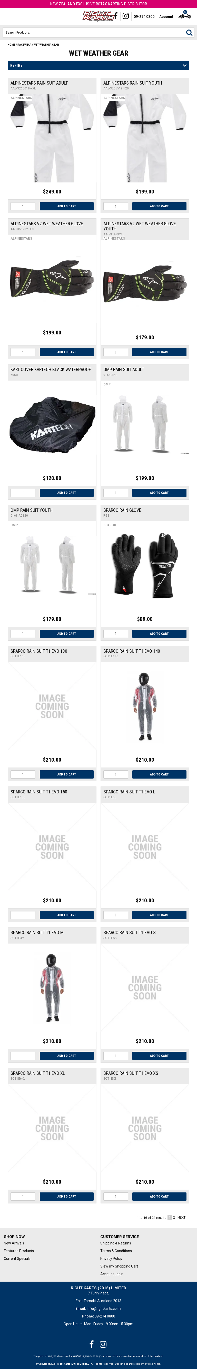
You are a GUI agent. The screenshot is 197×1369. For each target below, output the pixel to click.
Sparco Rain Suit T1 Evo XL (38, 1073)
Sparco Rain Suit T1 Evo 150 (39, 791)
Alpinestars (21, 98)
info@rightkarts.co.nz (104, 1308)
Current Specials (17, 1258)
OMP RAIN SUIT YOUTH (32, 510)
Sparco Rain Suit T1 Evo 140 (131, 651)
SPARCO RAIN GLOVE (122, 510)
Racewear (24, 44)
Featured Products (19, 1251)
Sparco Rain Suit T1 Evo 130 (39, 651)
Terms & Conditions (116, 1251)
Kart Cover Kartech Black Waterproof (51, 369)
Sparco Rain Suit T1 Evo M (37, 932)
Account (166, 17)
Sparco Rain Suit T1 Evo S (129, 932)
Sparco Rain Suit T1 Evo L (129, 791)
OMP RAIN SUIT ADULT (123, 369)
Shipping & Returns (115, 1243)
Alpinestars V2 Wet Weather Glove (47, 223)
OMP (107, 384)
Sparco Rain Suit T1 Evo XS (130, 1073)
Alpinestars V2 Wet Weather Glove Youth (139, 226)
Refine (16, 65)
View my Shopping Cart (119, 1266)
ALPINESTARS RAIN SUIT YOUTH (132, 83)
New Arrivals (14, 1243)
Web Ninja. (154, 1363)
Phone (16, 16)
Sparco (109, 525)
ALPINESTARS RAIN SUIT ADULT (39, 83)
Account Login (111, 1274)
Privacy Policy (111, 1258)
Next (181, 1217)
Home (11, 44)
